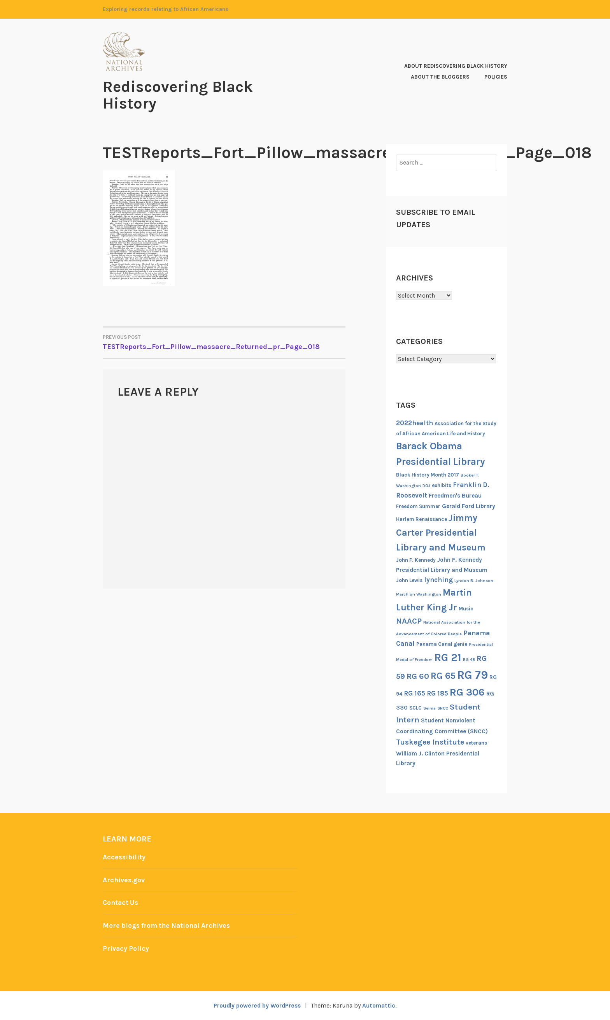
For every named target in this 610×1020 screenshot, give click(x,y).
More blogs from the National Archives (169, 924)
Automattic (381, 1005)
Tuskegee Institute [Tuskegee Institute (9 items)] (430, 741)
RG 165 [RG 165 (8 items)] (414, 692)
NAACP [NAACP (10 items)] (409, 620)
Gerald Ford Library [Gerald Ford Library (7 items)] (468, 505)
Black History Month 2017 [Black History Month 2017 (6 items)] (427, 474)
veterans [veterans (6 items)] (476, 742)
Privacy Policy (126, 947)
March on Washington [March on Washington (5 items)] (418, 593)
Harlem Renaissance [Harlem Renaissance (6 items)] (421, 519)
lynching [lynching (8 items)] (438, 579)
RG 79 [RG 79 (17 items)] (472, 674)
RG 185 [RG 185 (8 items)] (437, 692)
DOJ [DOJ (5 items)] (426, 484)
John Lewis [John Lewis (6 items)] (409, 580)
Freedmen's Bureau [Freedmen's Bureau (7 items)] (455, 495)
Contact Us (121, 902)
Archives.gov (124, 879)
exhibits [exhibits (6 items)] (441, 484)
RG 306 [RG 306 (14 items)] (467, 691)
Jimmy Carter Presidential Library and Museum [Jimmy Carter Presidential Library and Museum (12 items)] (441, 532)
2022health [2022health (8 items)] (414, 422)
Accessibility (124, 856)
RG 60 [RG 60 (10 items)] (418, 675)
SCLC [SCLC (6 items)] (415, 707)
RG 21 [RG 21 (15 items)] (447, 656)
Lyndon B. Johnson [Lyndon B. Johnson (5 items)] (473, 580)
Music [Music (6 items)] (466, 608)
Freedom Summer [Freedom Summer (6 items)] (418, 505)
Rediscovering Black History (181, 94)
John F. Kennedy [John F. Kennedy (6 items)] (416, 560)
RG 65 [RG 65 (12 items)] (443, 674)
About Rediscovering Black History (455, 65)
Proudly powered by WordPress (256, 1005)
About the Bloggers (440, 76)
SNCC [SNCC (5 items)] (442, 707)
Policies (495, 76)
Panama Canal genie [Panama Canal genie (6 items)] (441, 644)
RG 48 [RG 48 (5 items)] (469, 658)
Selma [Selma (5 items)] (429, 707)
